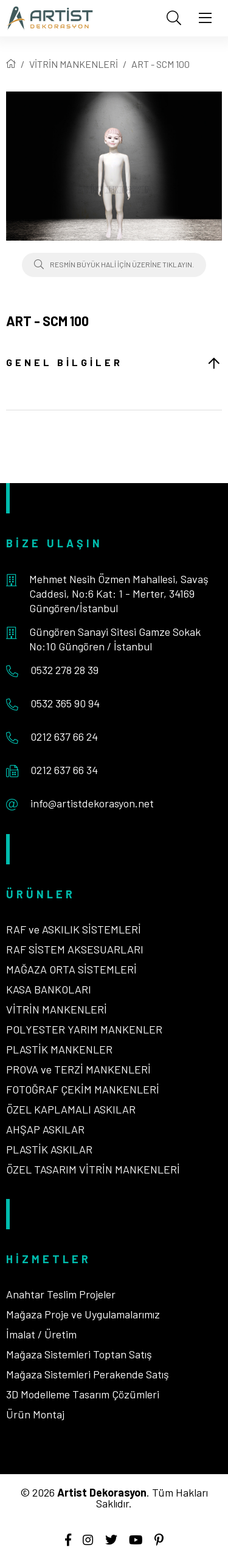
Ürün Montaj (35, 1414)
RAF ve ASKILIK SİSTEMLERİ (73, 929)
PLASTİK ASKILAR (49, 1149)
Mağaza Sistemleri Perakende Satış (87, 1374)
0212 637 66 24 (64, 736)
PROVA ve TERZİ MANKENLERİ (78, 1069)
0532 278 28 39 (64, 669)
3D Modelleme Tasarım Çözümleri (82, 1394)
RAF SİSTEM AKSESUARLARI (74, 949)
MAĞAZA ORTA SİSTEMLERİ (71, 969)
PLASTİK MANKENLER (59, 1049)
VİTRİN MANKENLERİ (73, 64)
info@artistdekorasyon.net (92, 803)
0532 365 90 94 (65, 703)
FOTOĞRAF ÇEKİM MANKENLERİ (82, 1089)
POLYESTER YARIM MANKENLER (84, 1029)
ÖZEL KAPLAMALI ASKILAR (71, 1109)
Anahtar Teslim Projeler (61, 1294)
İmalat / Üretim (41, 1334)
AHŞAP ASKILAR (45, 1129)
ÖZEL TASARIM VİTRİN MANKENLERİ (93, 1169)
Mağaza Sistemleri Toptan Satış (79, 1354)
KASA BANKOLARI (48, 989)
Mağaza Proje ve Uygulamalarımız (83, 1314)
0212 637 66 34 (64, 769)
